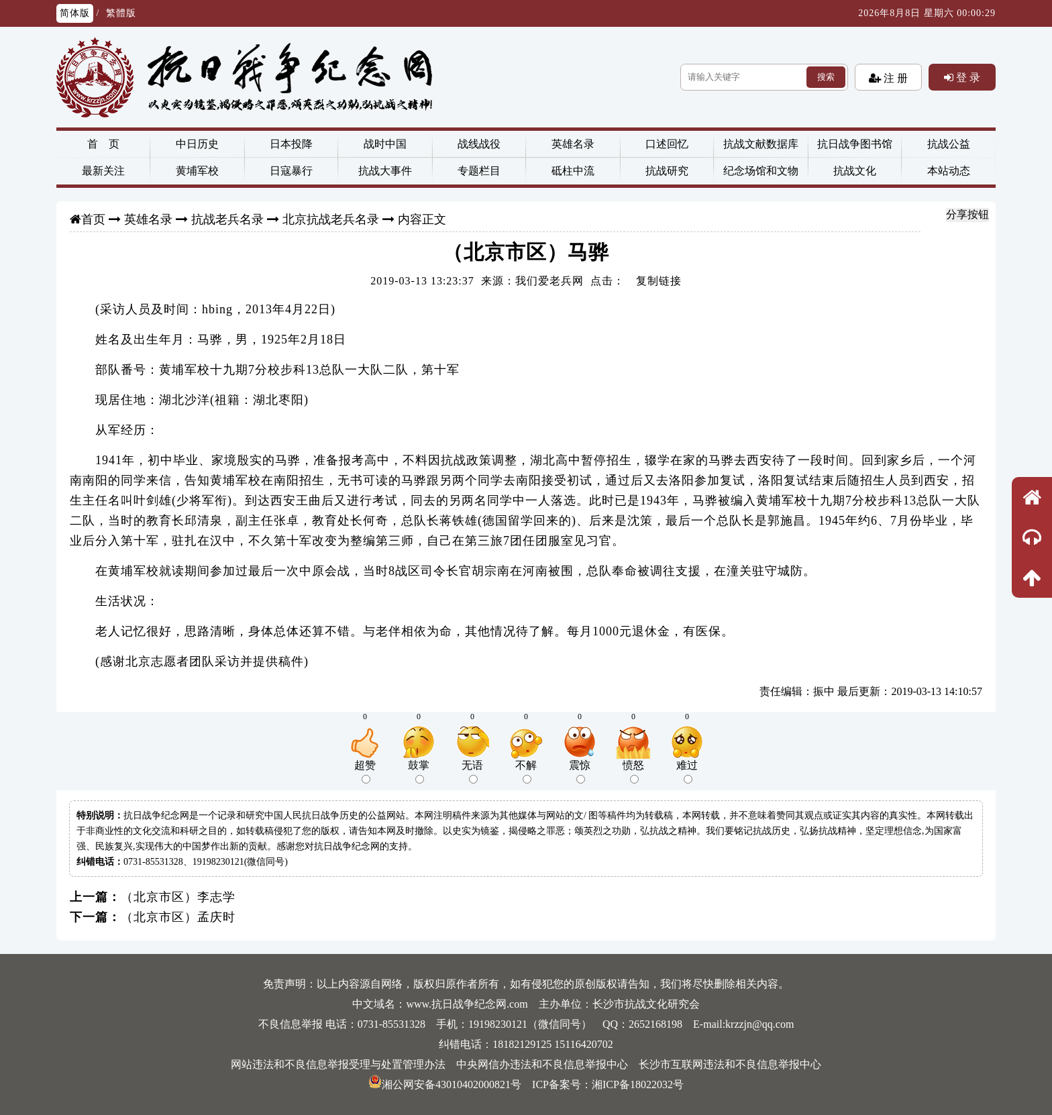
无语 (472, 771)
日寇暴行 (291, 170)
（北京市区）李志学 (178, 897)
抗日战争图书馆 (854, 144)
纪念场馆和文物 (760, 170)
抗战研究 (666, 170)
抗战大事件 (385, 170)
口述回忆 (666, 144)
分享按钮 (967, 214)
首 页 (103, 144)
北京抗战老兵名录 (330, 219)
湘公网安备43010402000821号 (444, 1084)
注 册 (894, 77)
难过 (687, 771)
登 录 (966, 77)
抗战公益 (948, 144)
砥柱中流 (572, 170)
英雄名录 (572, 144)
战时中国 (385, 144)
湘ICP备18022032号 (638, 1084)
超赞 (365, 771)
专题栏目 (479, 170)
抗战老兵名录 (227, 219)
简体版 (75, 13)
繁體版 (121, 13)
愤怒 (633, 771)
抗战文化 (854, 170)
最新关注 (103, 170)
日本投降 (291, 144)
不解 (526, 771)
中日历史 (197, 144)
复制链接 (659, 280)
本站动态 (948, 170)
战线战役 (479, 144)
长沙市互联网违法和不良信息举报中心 (730, 1064)
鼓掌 (418, 771)
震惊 (579, 771)
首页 (93, 219)
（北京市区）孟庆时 (178, 917)
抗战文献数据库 (760, 144)
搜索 (826, 77)
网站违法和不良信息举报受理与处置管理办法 (338, 1064)
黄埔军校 (197, 170)
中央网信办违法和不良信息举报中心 (542, 1064)
